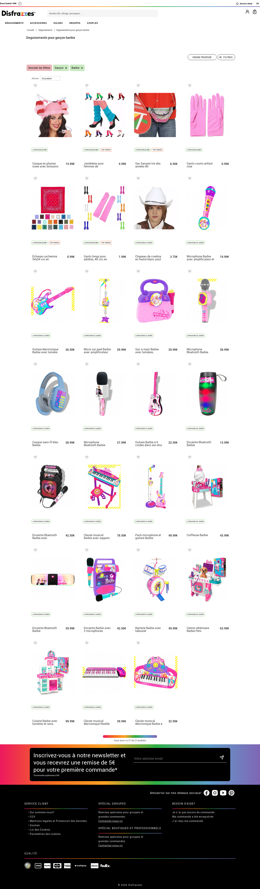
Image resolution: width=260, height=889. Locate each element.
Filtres (228, 57)
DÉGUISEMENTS (14, 22)
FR (257, 3)
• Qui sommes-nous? (41, 812)
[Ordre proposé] (202, 57)
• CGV (31, 816)
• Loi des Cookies (39, 829)
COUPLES (92, 22)
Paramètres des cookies (45, 834)
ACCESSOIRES (38, 22)
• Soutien (34, 825)
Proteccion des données (71, 821)
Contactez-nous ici (110, 821)
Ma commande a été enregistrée (192, 816)
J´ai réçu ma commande (187, 821)
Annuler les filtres (39, 67)
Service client (244, 3)
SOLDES (58, 22)
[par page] (50, 78)
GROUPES (75, 22)
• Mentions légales (40, 821)
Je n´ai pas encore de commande (193, 812)
